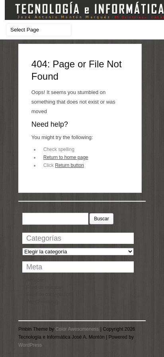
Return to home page (65, 157)
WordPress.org (42, 301)
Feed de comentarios (48, 294)
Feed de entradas (45, 287)
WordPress (30, 345)
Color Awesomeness (77, 329)
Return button (69, 165)
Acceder (35, 280)
